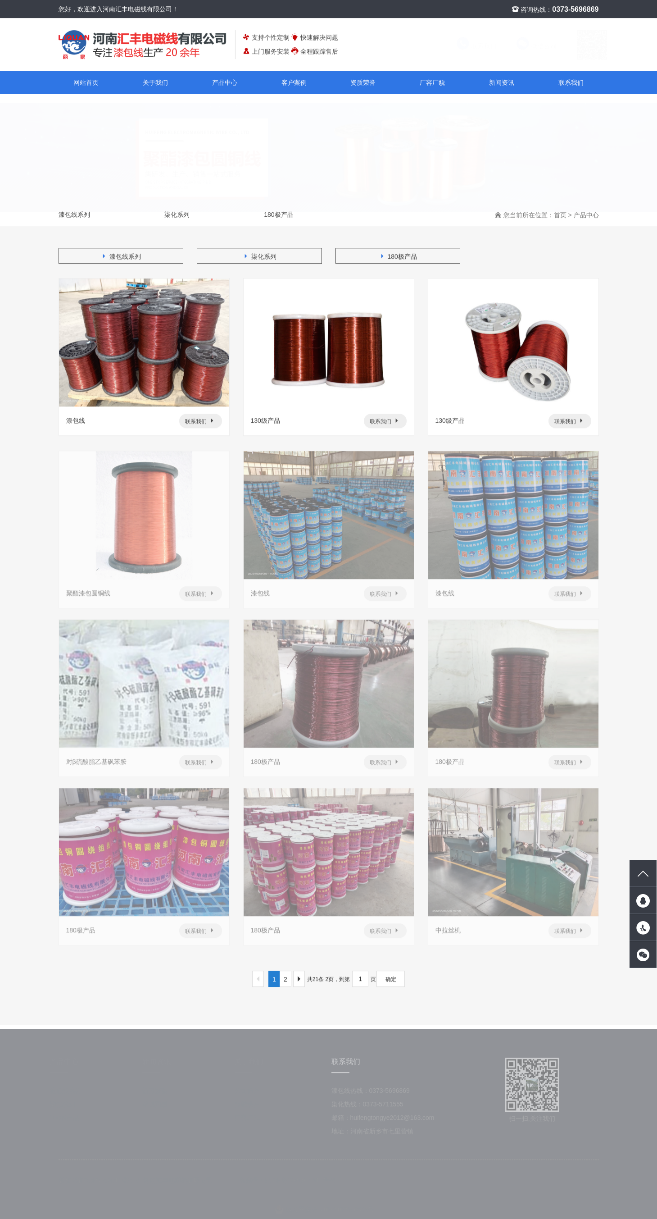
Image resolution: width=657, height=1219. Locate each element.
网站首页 (86, 83)
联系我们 (468, 46)
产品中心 (224, 83)
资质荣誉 (363, 83)
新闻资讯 (501, 83)
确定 (390, 980)
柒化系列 (177, 215)
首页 (560, 215)
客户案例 (294, 83)
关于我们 (155, 83)
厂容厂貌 (432, 83)
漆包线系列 (74, 215)
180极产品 (278, 215)
